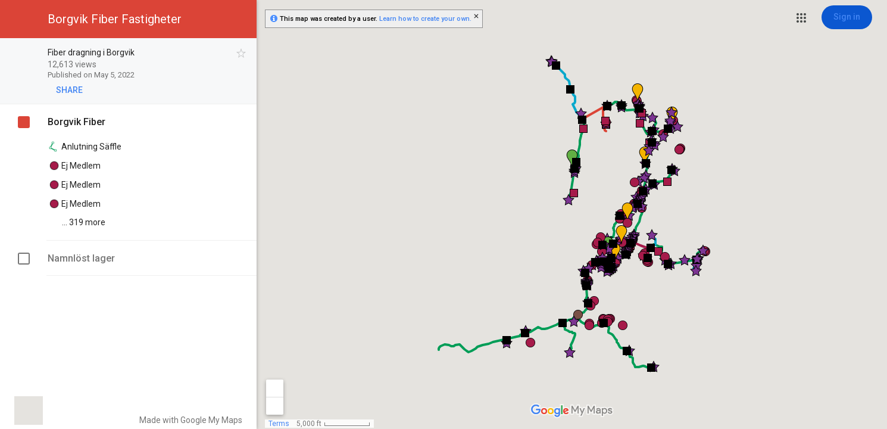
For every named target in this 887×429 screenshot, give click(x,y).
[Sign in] (847, 17)
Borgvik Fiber (76, 122)
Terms (278, 423)
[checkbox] (241, 53)
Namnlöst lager (81, 258)
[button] (801, 18)
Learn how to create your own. (425, 19)
